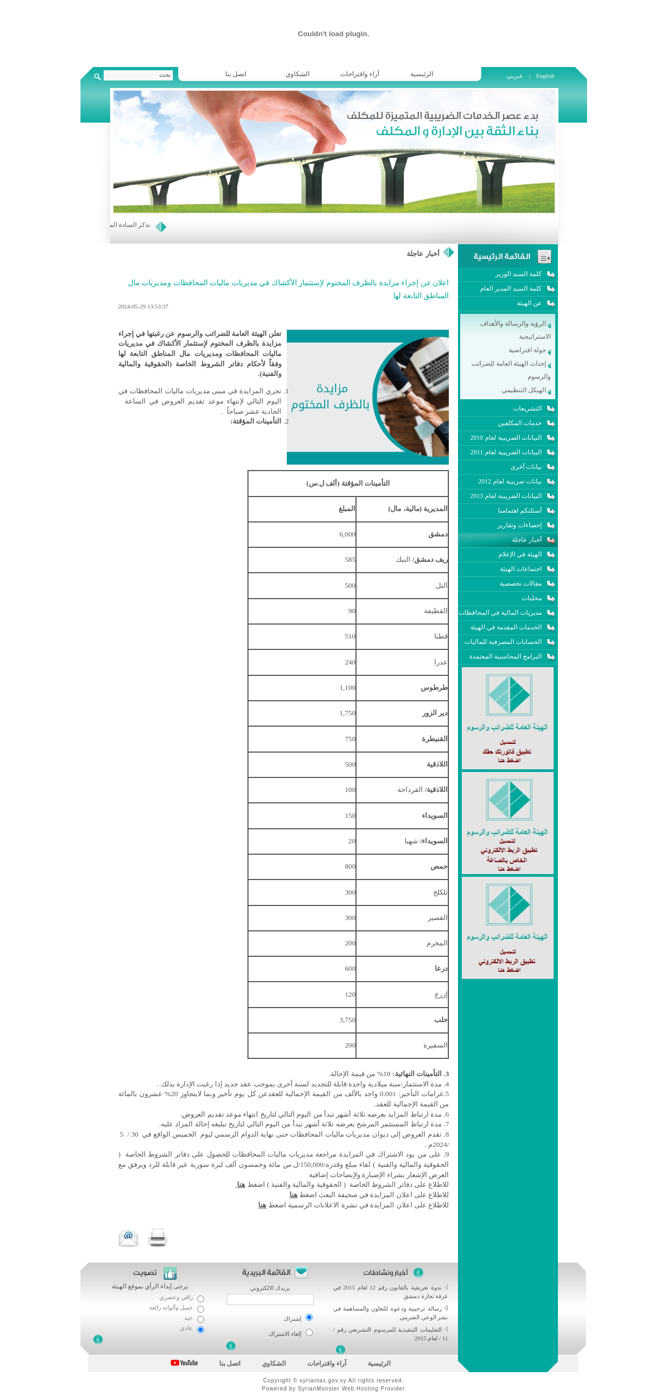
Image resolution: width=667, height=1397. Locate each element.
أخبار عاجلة (423, 254)
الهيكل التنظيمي (526, 390)
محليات (532, 598)
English (545, 75)
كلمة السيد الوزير (518, 274)
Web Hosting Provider (373, 1389)
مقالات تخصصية (521, 583)
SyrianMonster (319, 1389)
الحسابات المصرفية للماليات (503, 642)
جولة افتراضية (530, 350)
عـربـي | (519, 75)
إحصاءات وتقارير (519, 525)
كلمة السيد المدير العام (511, 288)
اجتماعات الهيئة (521, 569)
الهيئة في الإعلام (520, 554)
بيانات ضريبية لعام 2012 (510, 481)
